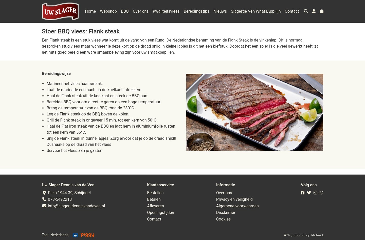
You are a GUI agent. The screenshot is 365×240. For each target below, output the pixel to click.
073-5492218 (57, 199)
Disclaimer (225, 212)
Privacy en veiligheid (234, 199)
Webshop (108, 11)
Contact (292, 11)
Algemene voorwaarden (237, 206)
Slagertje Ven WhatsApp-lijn (256, 11)
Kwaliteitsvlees (166, 11)
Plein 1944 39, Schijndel (66, 192)
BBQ (125, 11)
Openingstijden (160, 212)
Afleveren (155, 206)
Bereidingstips (196, 11)
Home (90, 11)
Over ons (141, 11)
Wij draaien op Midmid (303, 235)
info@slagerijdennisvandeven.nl (73, 206)
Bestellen (155, 192)
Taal (45, 235)
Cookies (223, 219)
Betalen (154, 199)
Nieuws (220, 11)
